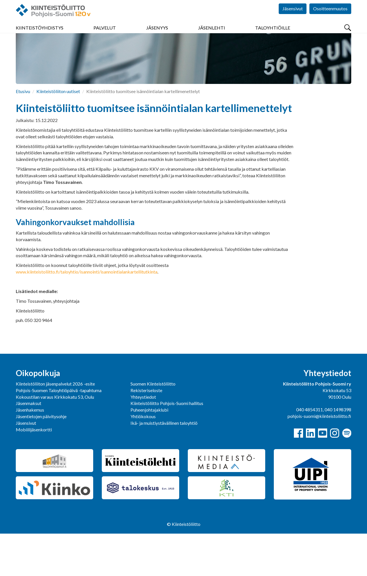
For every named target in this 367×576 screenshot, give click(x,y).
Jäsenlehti (211, 34)
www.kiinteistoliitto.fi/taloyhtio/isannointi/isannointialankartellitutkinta (86, 314)
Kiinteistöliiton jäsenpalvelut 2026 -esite (55, 426)
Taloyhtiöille (272, 34)
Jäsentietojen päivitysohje (41, 458)
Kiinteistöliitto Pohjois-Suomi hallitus (166, 445)
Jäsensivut (292, 17)
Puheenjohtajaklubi (149, 452)
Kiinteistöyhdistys (39, 34)
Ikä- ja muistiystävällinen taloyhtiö (164, 465)
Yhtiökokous (143, 458)
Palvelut (104, 34)
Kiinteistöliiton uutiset (58, 133)
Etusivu (23, 133)
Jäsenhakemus (30, 452)
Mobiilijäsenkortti (34, 472)
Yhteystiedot (143, 439)
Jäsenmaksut (28, 445)
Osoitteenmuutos (330, 17)
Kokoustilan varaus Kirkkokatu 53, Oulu (55, 439)
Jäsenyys (157, 34)
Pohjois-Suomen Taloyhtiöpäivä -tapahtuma (58, 432)
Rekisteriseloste (146, 432)
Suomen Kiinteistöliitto (152, 426)
